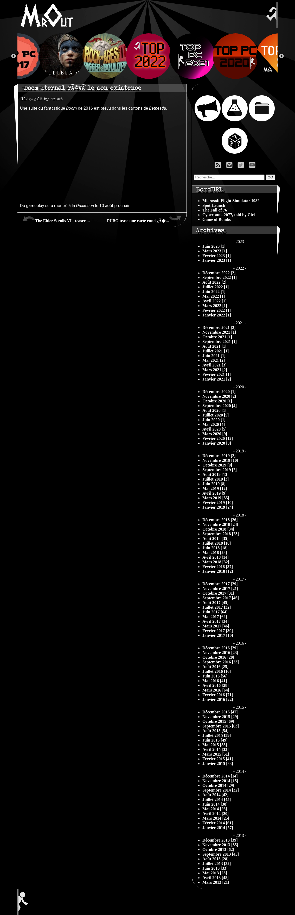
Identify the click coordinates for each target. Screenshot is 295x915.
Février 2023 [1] (216, 255)
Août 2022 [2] (214, 282)
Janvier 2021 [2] (216, 379)
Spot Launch (213, 205)
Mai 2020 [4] (213, 424)
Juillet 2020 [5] (215, 415)
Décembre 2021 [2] (219, 327)
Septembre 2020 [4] (219, 405)
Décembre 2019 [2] (219, 455)
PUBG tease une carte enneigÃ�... (144, 219)
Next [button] (281, 56)
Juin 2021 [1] (214, 355)
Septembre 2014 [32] (220, 790)
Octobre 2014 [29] (218, 785)
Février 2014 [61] (217, 823)
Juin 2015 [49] (215, 740)
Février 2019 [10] (217, 502)
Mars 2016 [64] (215, 690)
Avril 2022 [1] (214, 301)
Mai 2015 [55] (214, 745)
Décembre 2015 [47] (220, 712)
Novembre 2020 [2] (219, 396)
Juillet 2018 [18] (216, 543)
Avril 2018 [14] (215, 557)
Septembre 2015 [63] (220, 726)
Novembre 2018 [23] (220, 524)
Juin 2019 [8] (214, 484)
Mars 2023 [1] (214, 251)
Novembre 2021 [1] (219, 332)
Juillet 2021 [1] (215, 351)
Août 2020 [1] (214, 410)
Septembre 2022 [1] (219, 277)
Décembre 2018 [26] (220, 520)
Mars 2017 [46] (215, 626)
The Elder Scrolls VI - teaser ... (56, 219)
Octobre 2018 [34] (218, 529)
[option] (147, 56)
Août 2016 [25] (215, 666)
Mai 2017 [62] (214, 616)
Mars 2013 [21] (215, 882)
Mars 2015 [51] (215, 754)
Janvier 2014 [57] (217, 827)
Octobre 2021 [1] (217, 337)
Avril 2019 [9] (214, 493)
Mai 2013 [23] (214, 873)
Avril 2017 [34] (215, 621)
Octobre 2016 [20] (218, 657)
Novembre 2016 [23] (220, 652)
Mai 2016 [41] (214, 681)
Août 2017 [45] (215, 602)
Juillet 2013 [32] (216, 863)
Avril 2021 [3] (214, 365)
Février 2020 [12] (217, 438)
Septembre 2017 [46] (220, 598)
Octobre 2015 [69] (218, 721)
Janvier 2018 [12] (217, 571)
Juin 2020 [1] (214, 420)
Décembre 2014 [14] (220, 776)
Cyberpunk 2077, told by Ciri (228, 215)
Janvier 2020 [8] (216, 443)
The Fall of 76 (214, 210)
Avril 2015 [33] (215, 749)
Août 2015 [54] (215, 731)
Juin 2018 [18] (215, 548)
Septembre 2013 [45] (220, 854)
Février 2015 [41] (217, 759)
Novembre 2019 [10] (220, 460)
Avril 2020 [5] (214, 429)
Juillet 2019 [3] (215, 479)
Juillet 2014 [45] (216, 799)
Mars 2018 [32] (215, 562)
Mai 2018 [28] (214, 552)
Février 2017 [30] (217, 630)
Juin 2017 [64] (215, 612)
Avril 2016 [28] (215, 685)
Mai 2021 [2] (213, 360)
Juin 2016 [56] (215, 676)
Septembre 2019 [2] (219, 470)
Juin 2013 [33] (215, 868)
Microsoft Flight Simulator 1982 (230, 200)
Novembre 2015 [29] (220, 716)
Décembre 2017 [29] (220, 584)
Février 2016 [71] (217, 695)
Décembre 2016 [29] (220, 648)
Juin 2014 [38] (215, 804)
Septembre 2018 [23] (220, 534)
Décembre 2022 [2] (219, 273)
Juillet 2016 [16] (216, 671)
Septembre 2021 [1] (219, 341)
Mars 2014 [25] (215, 818)
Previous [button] (13, 56)
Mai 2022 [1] (213, 296)
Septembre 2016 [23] (220, 662)
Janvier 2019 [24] (217, 507)
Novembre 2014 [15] (220, 781)
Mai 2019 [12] (214, 488)
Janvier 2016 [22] (217, 699)
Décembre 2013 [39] (220, 840)
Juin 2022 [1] (214, 291)
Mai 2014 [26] (214, 809)
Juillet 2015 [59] (216, 735)
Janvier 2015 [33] (217, 763)
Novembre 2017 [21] (220, 588)
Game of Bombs (216, 219)
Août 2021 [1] (214, 346)
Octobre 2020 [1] (217, 401)
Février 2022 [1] (216, 310)
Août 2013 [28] (215, 859)
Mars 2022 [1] (214, 305)
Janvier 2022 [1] (216, 315)
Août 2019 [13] (215, 474)
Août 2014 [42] (215, 795)
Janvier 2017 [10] (217, 635)
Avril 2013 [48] (215, 877)
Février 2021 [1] (216, 374)
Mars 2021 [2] (214, 370)
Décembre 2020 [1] (219, 391)
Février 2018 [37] (217, 566)
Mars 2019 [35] (215, 498)
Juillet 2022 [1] (215, 287)
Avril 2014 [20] (215, 813)
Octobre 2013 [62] (218, 849)
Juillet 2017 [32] (216, 607)
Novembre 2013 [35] (220, 845)
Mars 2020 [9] (214, 434)
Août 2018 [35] (215, 538)
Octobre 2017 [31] (218, 593)
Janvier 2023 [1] (216, 260)
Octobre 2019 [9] (217, 465)
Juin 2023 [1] (214, 246)
